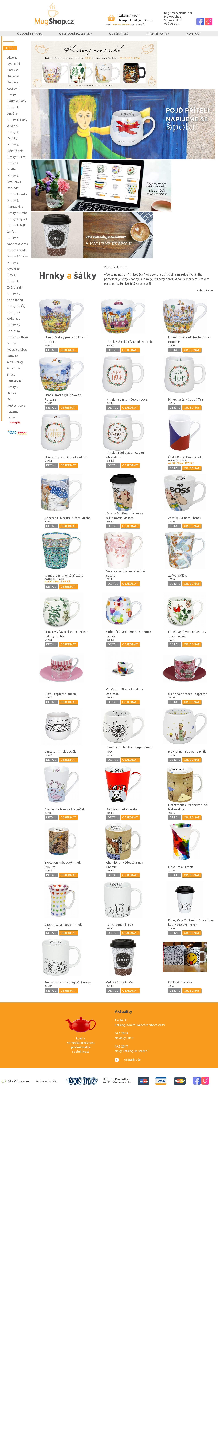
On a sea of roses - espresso (187, 694)
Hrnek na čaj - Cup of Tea (185, 399)
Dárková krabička (180, 982)
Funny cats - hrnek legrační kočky (68, 982)
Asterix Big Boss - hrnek (184, 517)
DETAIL (51, 350)
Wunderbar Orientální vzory (64, 575)
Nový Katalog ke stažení (131, 1051)
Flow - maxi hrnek (180, 867)
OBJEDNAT (68, 350)
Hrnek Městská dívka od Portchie (129, 341)
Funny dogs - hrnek (119, 924)
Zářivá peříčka (178, 575)
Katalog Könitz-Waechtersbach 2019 (140, 1025)
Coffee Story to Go (119, 982)
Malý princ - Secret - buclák (187, 751)
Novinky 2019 (124, 1038)
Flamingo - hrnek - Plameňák (65, 809)
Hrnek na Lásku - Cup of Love (126, 399)
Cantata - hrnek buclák (60, 751)
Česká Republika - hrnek (185, 457)
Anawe (24, 1081)
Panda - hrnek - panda (121, 809)
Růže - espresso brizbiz (61, 694)
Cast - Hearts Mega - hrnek (63, 924)
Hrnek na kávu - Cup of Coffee (66, 457)
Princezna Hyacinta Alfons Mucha (67, 517)
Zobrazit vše (128, 1059)
